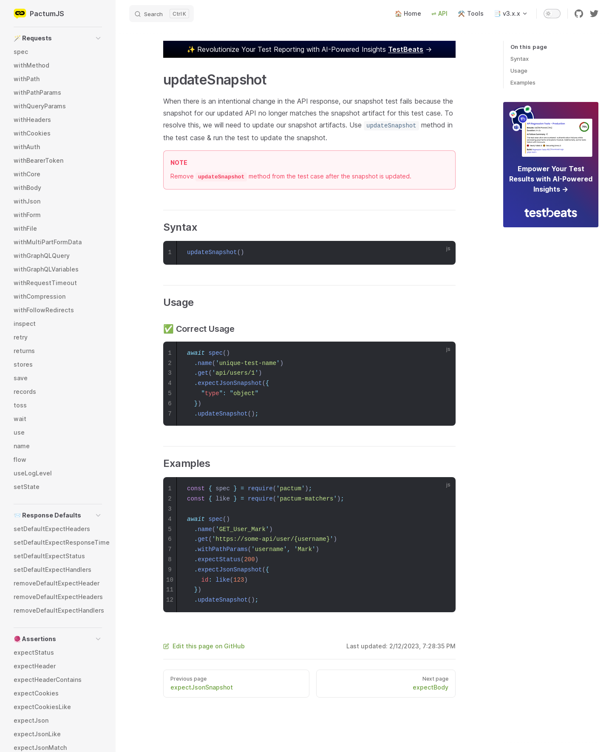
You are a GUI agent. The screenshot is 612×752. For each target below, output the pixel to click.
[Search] (161, 13)
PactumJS (39, 13)
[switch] (552, 13)
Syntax (519, 58)
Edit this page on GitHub (204, 646)
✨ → (309, 49)
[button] (58, 38)
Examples (523, 82)
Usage (518, 70)
